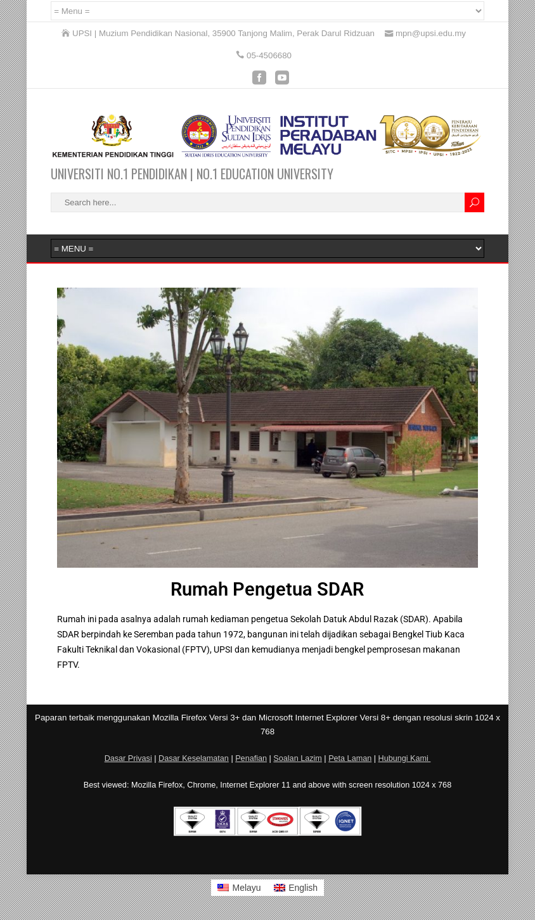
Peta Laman (349, 758)
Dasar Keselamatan (193, 758)
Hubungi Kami (404, 758)
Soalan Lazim (297, 758)
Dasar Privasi (128, 758)
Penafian (251, 758)
